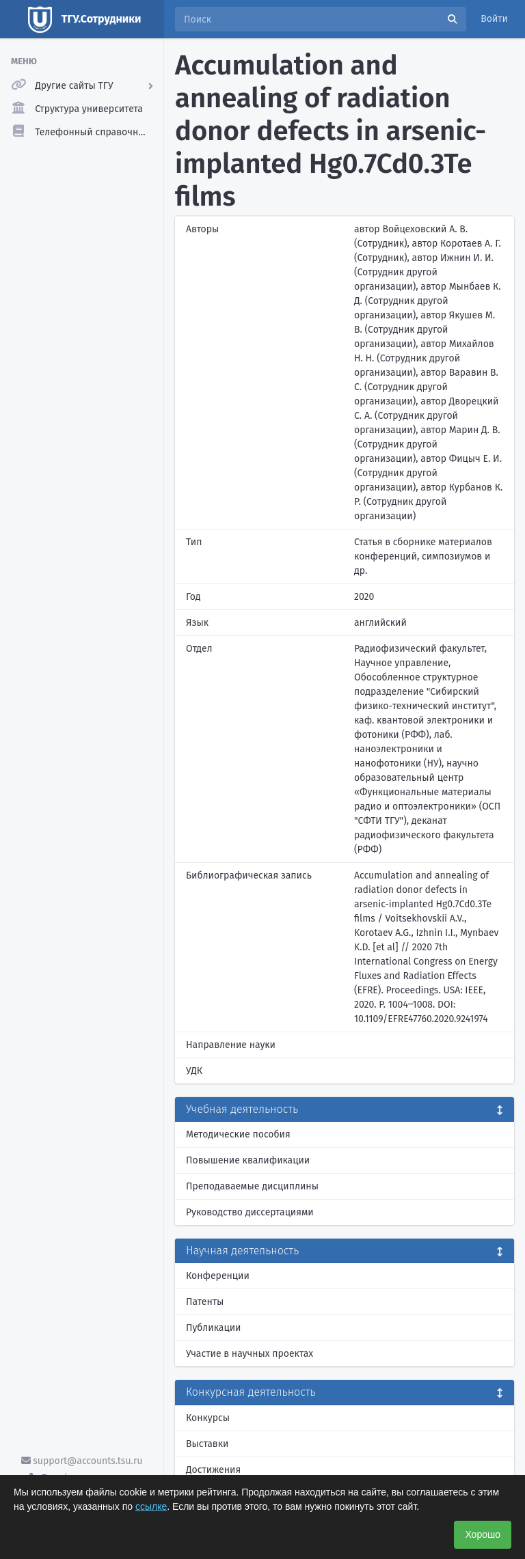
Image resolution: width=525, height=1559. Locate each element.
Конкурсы (208, 1418)
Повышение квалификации (248, 1160)
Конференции (218, 1276)
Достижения (213, 1470)
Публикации (213, 1328)
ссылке (151, 1506)
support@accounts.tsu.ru (82, 1461)
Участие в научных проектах (249, 1354)
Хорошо (482, 1534)
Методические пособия (238, 1134)
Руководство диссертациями (250, 1212)
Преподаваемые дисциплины (252, 1186)
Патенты (205, 1302)
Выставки (207, 1444)
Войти (494, 19)
